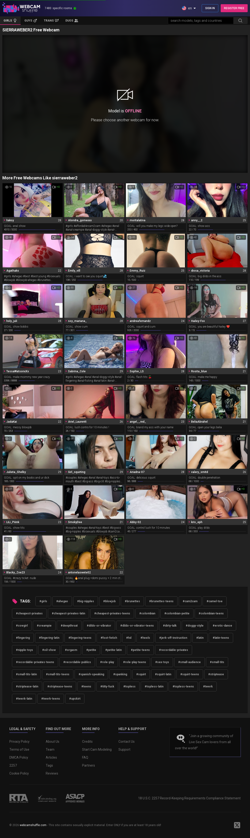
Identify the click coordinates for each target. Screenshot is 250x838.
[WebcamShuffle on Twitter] (237, 825)
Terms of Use (19, 749)
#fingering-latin (49, 637)
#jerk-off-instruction (173, 637)
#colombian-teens (211, 613)
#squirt (141, 674)
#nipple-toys (24, 650)
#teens (86, 686)
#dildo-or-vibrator (99, 625)
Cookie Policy (19, 773)
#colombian (147, 613)
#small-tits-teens (57, 674)
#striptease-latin (27, 686)
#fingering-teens (79, 637)
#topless (129, 686)
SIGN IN (210, 8)
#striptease (216, 674)
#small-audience (189, 662)
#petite (91, 650)
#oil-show (49, 650)
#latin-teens (221, 637)
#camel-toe (215, 601)
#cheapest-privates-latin (68, 613)
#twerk (208, 686)
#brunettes (132, 601)
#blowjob (109, 601)
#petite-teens (140, 650)
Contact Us (126, 741)
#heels (145, 637)
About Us (52, 741)
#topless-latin (154, 686)
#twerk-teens (50, 698)
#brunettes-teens (161, 601)
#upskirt (74, 698)
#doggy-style (195, 625)
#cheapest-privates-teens (112, 613)
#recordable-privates (173, 650)
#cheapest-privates (29, 613)
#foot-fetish (109, 637)
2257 (13, 765)
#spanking (120, 674)
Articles (51, 757)
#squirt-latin (163, 674)
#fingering (23, 637)
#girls (43, 601)
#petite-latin (113, 650)
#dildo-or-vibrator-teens (137, 625)
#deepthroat (69, 625)
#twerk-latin (24, 698)
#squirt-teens (189, 674)
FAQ (85, 757)
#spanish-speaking (91, 674)
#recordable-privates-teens (35, 662)
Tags (49, 765)
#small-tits (217, 662)
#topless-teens (183, 686)
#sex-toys (162, 662)
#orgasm (71, 650)
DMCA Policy (18, 757)
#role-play (107, 662)
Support (124, 749)
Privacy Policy (19, 741)
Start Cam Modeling (97, 749)
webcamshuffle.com (33, 825)
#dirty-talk (170, 625)
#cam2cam (190, 601)
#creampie (44, 625)
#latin (200, 637)
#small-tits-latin (26, 674)
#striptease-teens (59, 686)
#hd (128, 637)
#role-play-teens (134, 662)
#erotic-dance (222, 625)
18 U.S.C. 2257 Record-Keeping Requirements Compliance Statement (189, 798)
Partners (88, 765)
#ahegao (62, 601)
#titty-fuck (107, 686)
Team (50, 749)
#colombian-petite (176, 613)
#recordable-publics (77, 662)
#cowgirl (22, 625)
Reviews (52, 773)
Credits (87, 741)
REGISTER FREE (234, 8)
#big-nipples (85, 601)
